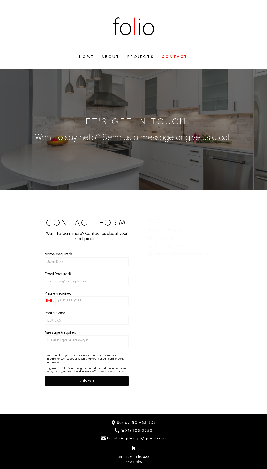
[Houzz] (133, 447)
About (110, 56)
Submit (87, 381)
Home (86, 56)
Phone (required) (87, 298)
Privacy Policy (133, 461)
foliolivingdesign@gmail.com (136, 438)
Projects (140, 56)
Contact (175, 56)
